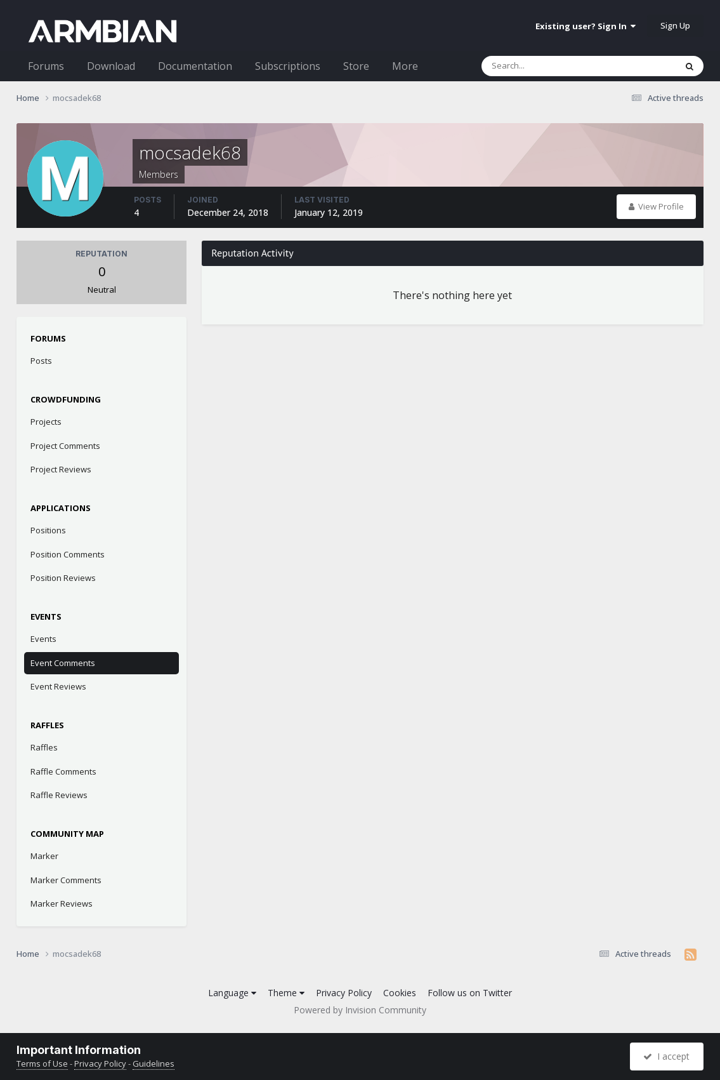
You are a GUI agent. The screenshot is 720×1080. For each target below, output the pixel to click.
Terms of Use (42, 1063)
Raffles (44, 747)
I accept (666, 1056)
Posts (41, 360)
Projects (46, 421)
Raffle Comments (63, 771)
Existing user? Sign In (585, 26)
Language (232, 993)
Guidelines (153, 1063)
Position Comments (67, 554)
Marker (44, 856)
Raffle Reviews (59, 795)
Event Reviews (58, 686)
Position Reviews (63, 577)
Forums (46, 66)
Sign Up (675, 25)
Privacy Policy (344, 993)
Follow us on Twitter (470, 993)
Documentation (195, 66)
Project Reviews (60, 469)
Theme (286, 993)
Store (356, 66)
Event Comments (62, 663)
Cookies (399, 993)
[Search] (545, 66)
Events (43, 638)
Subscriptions (287, 66)
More (405, 66)
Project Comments (65, 445)
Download (111, 66)
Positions (48, 530)
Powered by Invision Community (360, 1010)
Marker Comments (65, 880)
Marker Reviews (61, 903)
